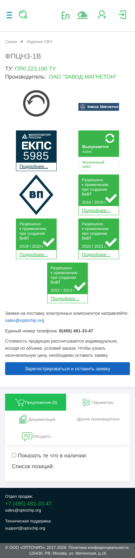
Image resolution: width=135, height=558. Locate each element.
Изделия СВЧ (39, 41)
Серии (11, 41)
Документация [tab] (36, 419)
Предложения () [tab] (35, 402)
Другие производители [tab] (98, 419)
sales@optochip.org (24, 320)
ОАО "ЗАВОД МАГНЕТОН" (83, 77)
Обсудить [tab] (36, 436)
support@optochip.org (25, 528)
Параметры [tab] (97, 402)
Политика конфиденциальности (99, 547)
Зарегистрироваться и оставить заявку (67, 368)
